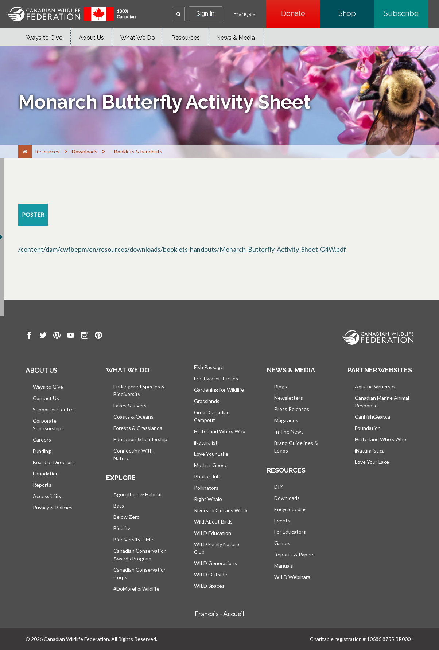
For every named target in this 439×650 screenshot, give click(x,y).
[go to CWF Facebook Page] (29, 336)
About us (41, 370)
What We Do (137, 37)
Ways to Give (44, 37)
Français (244, 14)
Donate (300, 13)
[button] (178, 14)
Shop (356, 13)
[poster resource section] (33, 215)
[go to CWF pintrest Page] (98, 336)
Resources (185, 37)
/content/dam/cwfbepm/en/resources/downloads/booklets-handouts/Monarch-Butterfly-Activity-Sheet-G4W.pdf (182, 249)
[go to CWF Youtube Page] (70, 336)
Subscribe (406, 13)
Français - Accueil (219, 614)
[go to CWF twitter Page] (43, 336)
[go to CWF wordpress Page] (57, 336)
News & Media (235, 37)
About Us (91, 37)
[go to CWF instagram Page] (84, 336)
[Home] (25, 151)
